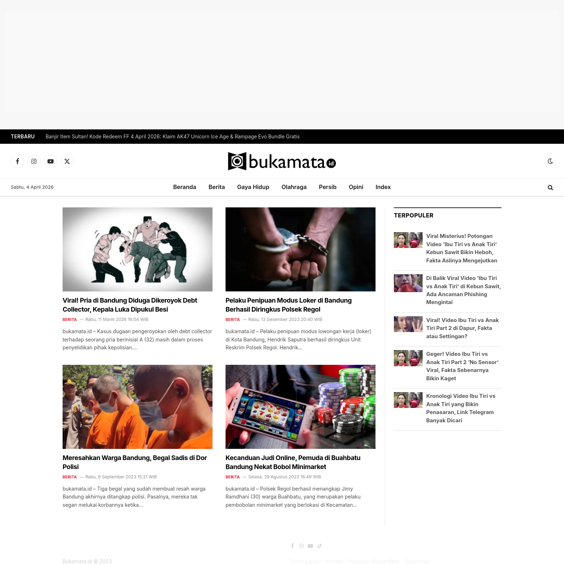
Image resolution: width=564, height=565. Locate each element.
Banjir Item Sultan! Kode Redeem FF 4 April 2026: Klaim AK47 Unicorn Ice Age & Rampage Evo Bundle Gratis (173, 136)
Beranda (184, 186)
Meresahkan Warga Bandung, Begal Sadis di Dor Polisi (135, 462)
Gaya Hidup (253, 186)
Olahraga (294, 186)
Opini (356, 186)
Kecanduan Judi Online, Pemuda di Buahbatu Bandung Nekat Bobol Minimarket (293, 462)
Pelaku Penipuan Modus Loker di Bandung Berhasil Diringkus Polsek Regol (289, 305)
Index (383, 186)
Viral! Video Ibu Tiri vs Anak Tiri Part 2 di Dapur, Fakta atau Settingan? (462, 328)
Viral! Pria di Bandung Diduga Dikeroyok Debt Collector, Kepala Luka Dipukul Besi (130, 305)
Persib (328, 186)
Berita (217, 186)
